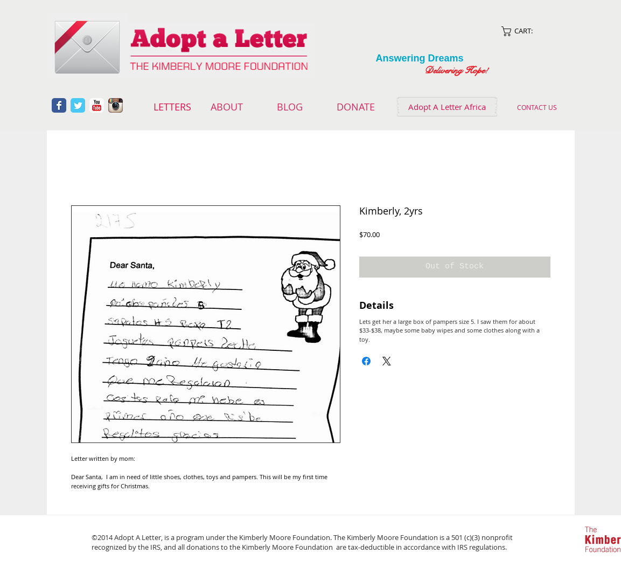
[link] (530, 31)
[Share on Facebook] (366, 361)
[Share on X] (386, 361)
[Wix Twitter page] (78, 105)
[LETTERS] (172, 107)
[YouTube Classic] (96, 105)
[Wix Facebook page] (59, 105)
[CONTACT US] (537, 107)
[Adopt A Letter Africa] (447, 106)
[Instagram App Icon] (115, 105)
